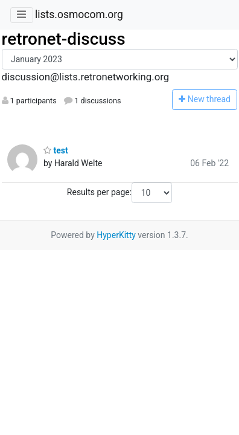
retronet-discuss (64, 39)
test (55, 150)
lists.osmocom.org (79, 14)
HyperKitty (116, 235)
